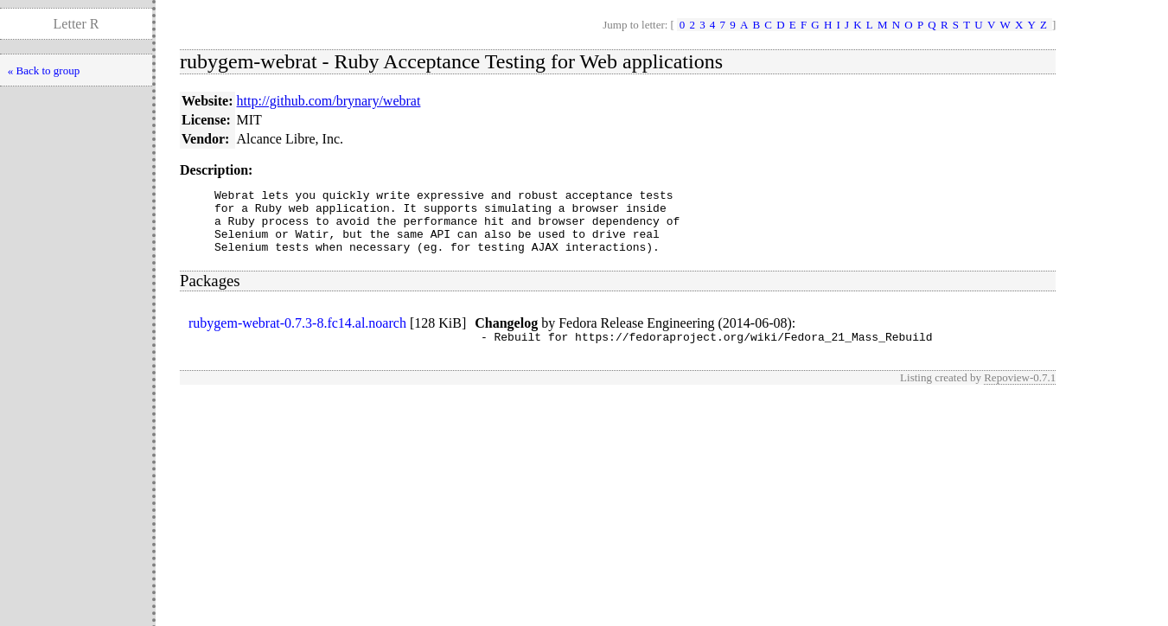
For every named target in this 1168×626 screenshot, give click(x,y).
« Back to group (44, 70)
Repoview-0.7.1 (1020, 392)
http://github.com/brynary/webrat (329, 100)
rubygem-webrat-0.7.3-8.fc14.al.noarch (297, 336)
